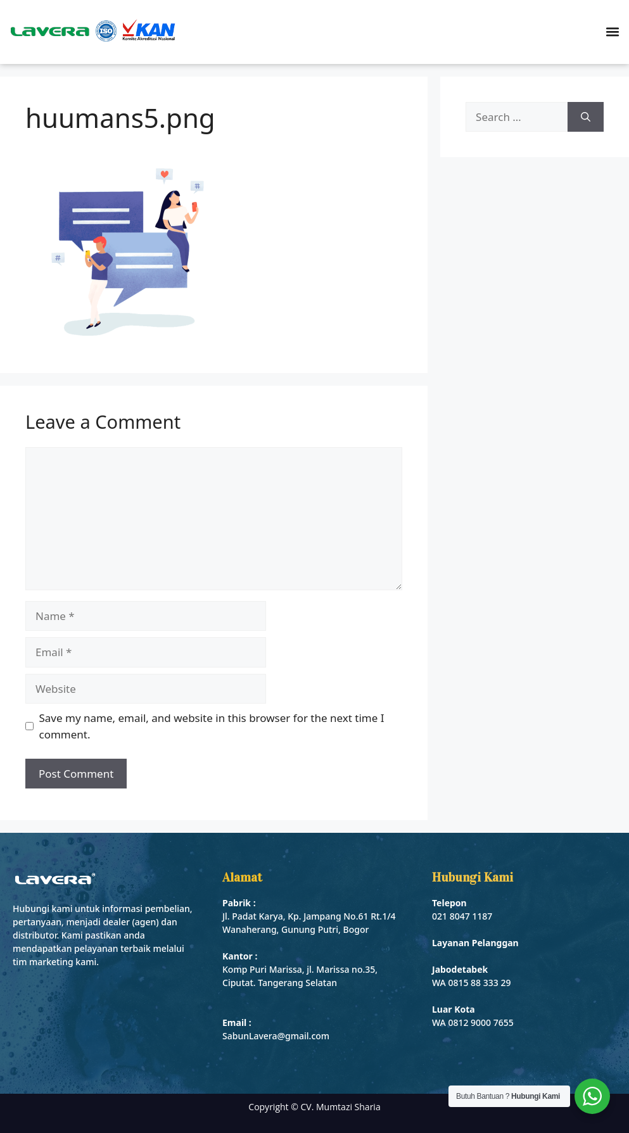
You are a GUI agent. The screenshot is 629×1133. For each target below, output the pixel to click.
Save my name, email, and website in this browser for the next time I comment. (211, 726)
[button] (612, 32)
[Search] (586, 117)
